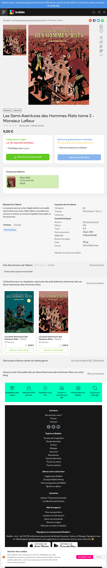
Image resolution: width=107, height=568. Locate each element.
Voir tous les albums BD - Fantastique (87, 360)
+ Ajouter (17, 225)
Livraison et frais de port (53, 515)
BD (84, 208)
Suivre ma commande (53, 519)
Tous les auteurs (53, 465)
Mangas (53, 448)
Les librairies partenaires (53, 501)
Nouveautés (53, 455)
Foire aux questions (53, 512)
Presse (53, 418)
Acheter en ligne (53, 522)
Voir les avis (24, 125)
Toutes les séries (53, 462)
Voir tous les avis (96, 265)
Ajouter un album (53, 486)
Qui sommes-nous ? (53, 415)
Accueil (6, 20)
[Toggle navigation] (3, 12)
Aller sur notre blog (95, 373)
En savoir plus (53, 5)
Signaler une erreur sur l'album (68, 252)
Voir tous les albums (95, 283)
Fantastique (88, 211)
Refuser (99, 557)
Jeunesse (53, 451)
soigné (26, 148)
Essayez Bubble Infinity (54, 479)
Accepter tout (84, 557)
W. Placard (9, 342)
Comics (53, 445)
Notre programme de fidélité (53, 483)
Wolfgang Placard (91, 222)
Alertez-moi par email (27, 157)
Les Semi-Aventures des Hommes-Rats (29, 20)
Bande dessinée (53, 441)
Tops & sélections (53, 458)
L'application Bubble (53, 476)
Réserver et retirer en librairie (53, 525)
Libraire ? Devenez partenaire (53, 498)
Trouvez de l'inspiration (53, 438)
